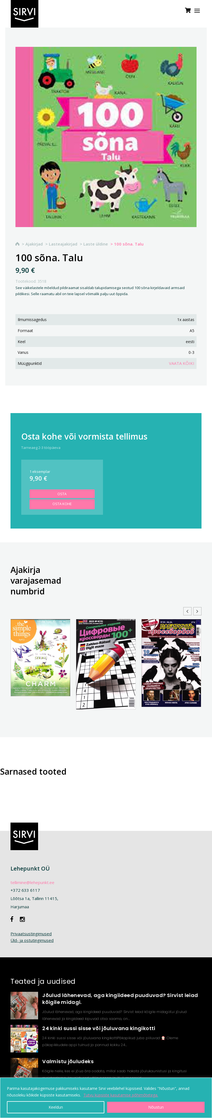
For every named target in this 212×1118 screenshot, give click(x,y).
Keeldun (56, 1107)
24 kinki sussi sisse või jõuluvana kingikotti (98, 1028)
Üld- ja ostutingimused (32, 940)
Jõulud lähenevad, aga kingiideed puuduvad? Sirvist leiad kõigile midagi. (120, 999)
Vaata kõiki (181, 363)
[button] (197, 611)
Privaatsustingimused (31, 933)
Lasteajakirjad (63, 244)
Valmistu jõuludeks (67, 1061)
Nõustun (156, 1107)
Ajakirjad (34, 244)
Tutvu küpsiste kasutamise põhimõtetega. (120, 1095)
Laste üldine (95, 244)
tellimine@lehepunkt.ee (32, 882)
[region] (106, 1097)
